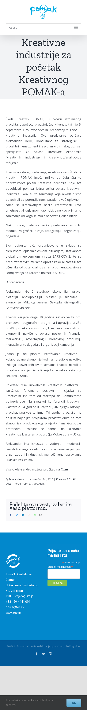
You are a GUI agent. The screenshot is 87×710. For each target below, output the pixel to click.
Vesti (8, 483)
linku (65, 469)
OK (74, 702)
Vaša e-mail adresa (60, 567)
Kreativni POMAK (66, 479)
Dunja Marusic (17, 479)
